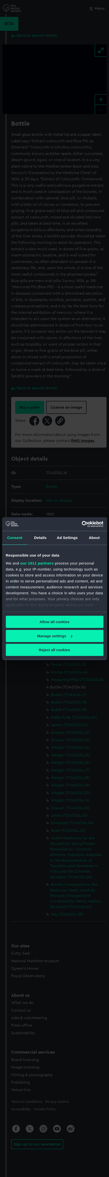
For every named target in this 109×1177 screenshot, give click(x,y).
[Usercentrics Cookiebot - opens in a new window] (81, 524)
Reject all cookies (54, 650)
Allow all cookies (54, 622)
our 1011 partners (37, 563)
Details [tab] (40, 537)
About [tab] (94, 537)
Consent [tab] (14, 537)
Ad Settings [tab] (67, 537)
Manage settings (54, 636)
